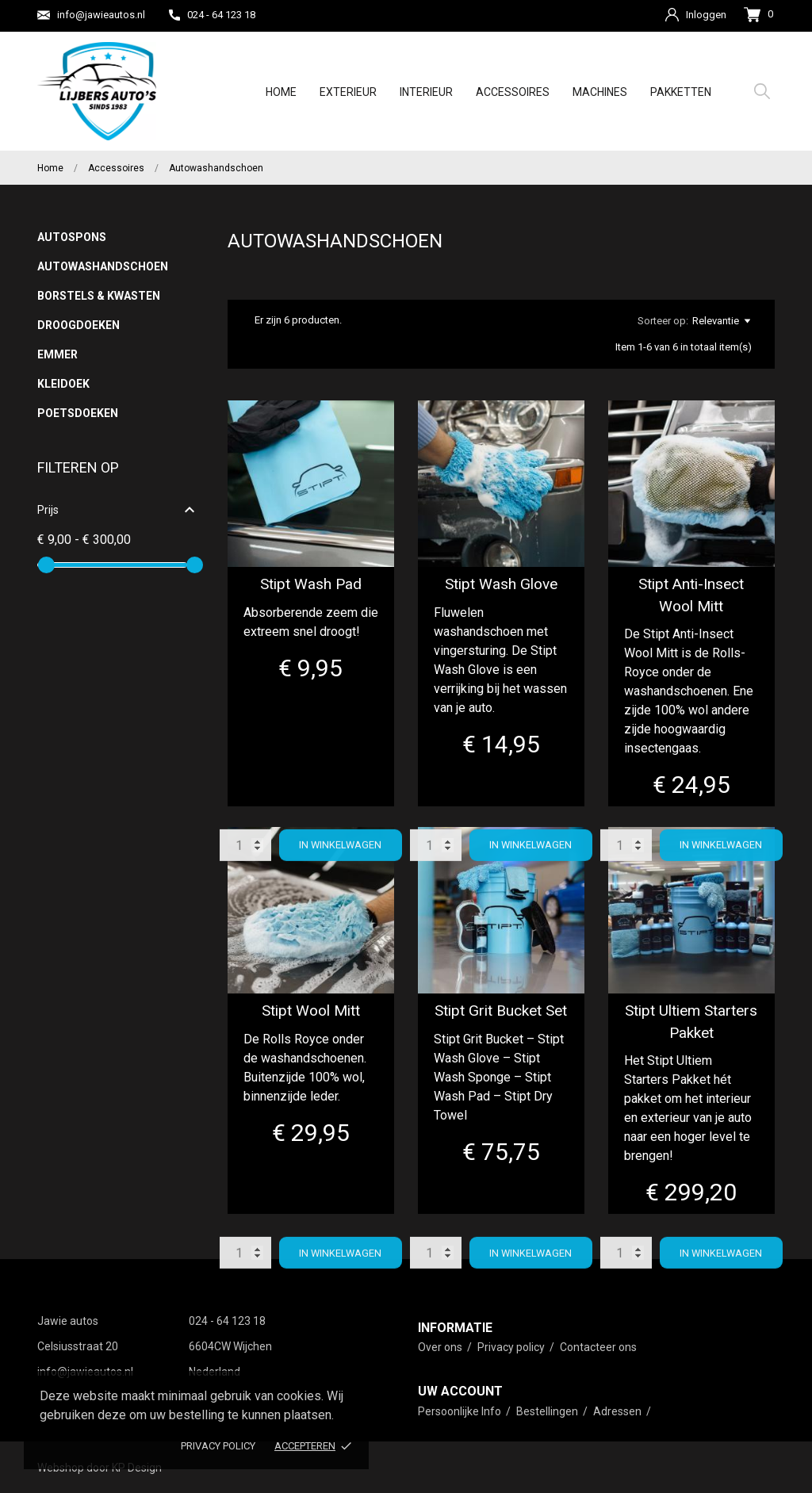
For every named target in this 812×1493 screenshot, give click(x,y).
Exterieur (348, 92)
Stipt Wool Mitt (311, 1010)
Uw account (460, 1391)
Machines (600, 92)
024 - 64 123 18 (212, 15)
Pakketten (680, 92)
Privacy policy (218, 1446)
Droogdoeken (78, 325)
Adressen (618, 1411)
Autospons (71, 237)
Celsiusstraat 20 (77, 1346)
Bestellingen (548, 1411)
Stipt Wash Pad (311, 584)
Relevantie (721, 321)
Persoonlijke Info (461, 1411)
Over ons (441, 1347)
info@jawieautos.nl (91, 15)
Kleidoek (63, 383)
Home (281, 92)
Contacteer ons (598, 1347)
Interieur (426, 92)
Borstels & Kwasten (98, 295)
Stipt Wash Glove (501, 584)
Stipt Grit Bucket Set (501, 1010)
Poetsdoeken (77, 413)
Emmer (57, 354)
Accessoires (513, 92)
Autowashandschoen (100, 266)
